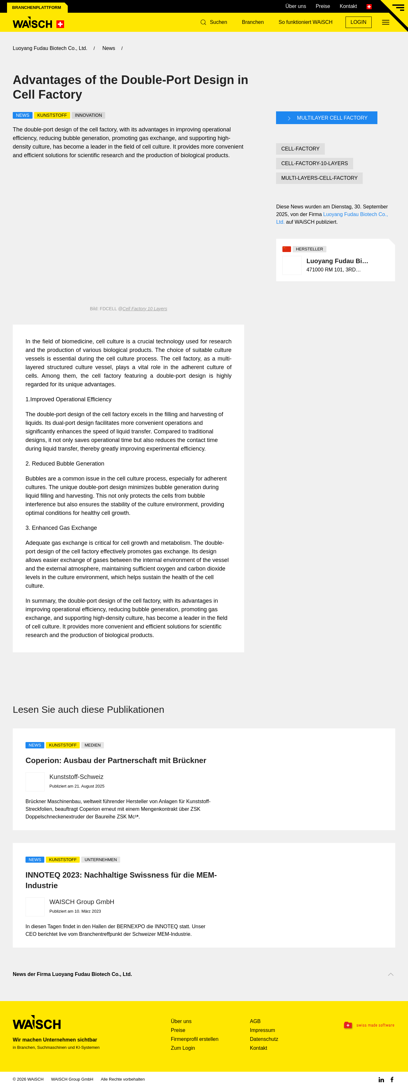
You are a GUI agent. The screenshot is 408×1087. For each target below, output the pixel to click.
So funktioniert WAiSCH (305, 22)
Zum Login (183, 1048)
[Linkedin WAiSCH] (381, 1079)
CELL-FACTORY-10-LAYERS (314, 163)
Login (359, 22)
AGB (255, 1021)
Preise (323, 6)
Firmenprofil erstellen (194, 1039)
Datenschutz (264, 1039)
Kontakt (348, 6)
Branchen (253, 22)
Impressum (262, 1030)
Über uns (295, 6)
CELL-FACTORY (300, 148)
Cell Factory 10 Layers (144, 308)
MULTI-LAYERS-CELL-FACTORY (319, 178)
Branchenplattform (36, 7)
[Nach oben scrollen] (390, 974)
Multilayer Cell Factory (327, 118)
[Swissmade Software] (362, 1025)
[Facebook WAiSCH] (392, 1079)
